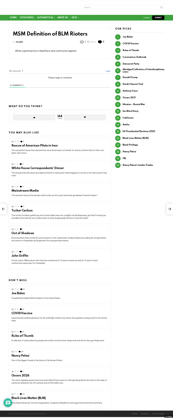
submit (158, 19)
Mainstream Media (25, 191)
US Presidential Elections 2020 (139, 132)
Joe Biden (18, 294)
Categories (26, 19)
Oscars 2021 (129, 99)
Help (74, 19)
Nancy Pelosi (20, 356)
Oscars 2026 (20, 376)
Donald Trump (130, 78)
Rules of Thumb (22, 336)
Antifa (126, 126)
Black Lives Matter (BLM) (28, 399)
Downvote (85, 118)
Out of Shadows (22, 234)
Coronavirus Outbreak (134, 58)
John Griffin (19, 256)
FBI (124, 159)
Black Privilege (130, 146)
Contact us (145, 415)
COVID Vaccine (21, 314)
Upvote (34, 118)
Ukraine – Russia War (134, 105)
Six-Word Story (131, 112)
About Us (62, 19)
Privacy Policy (158, 415)
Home (13, 19)
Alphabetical (45, 19)
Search (161, 8)
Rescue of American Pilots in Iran (34, 146)
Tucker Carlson (22, 211)
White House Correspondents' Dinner (37, 169)
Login (107, 72)
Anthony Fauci (130, 92)
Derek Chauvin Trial (133, 85)
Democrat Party (131, 65)
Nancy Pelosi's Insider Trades (138, 166)
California (128, 119)
